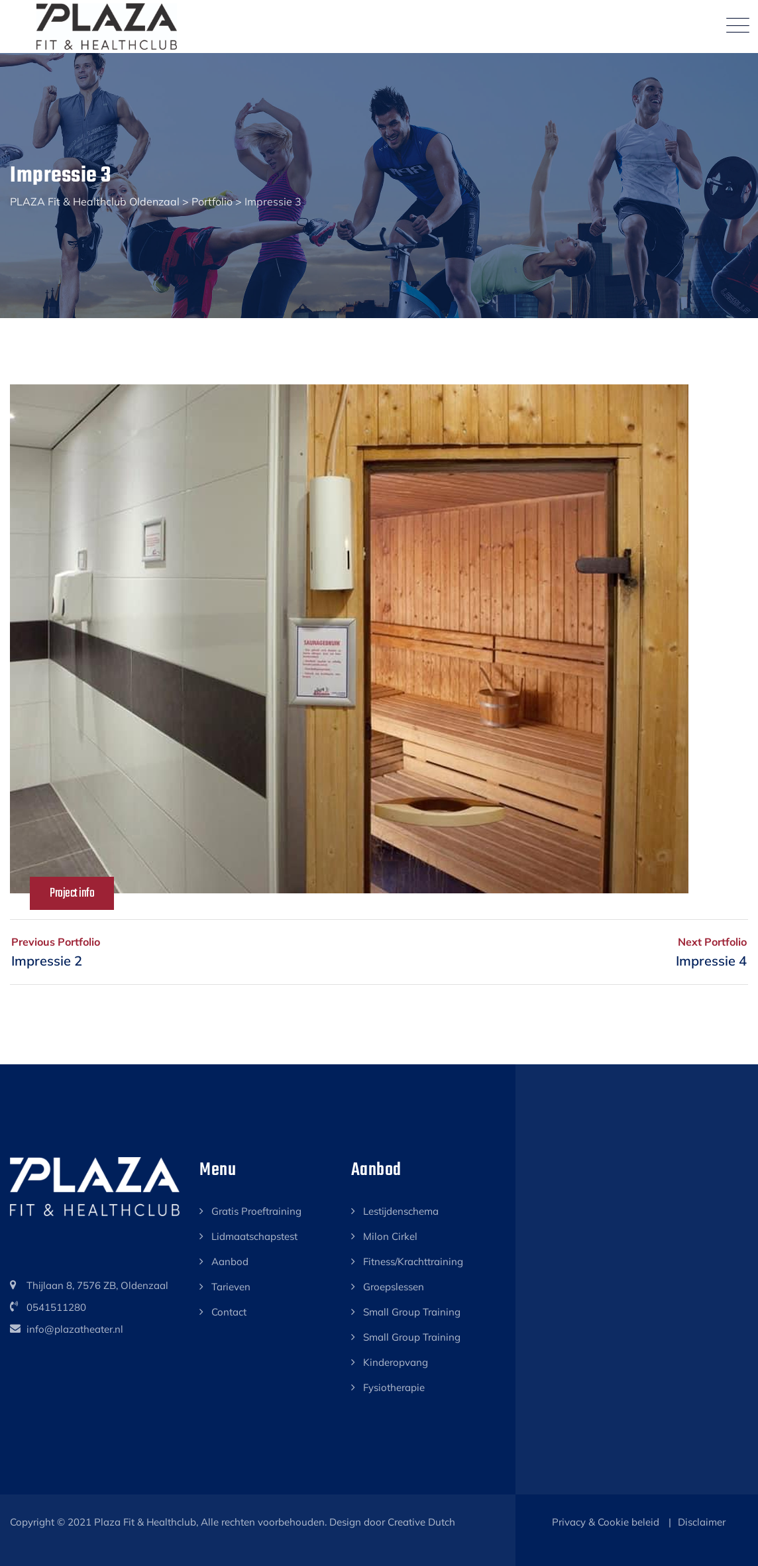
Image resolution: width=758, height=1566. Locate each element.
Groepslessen (393, 1286)
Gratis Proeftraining (256, 1211)
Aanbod (229, 1261)
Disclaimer (702, 1522)
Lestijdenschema (401, 1211)
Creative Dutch (421, 1522)
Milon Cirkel (390, 1236)
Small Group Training (411, 1312)
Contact (228, 1312)
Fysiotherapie (394, 1387)
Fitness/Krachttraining (413, 1261)
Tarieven (230, 1286)
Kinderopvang (395, 1362)
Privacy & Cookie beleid (605, 1522)
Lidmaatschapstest (254, 1236)
